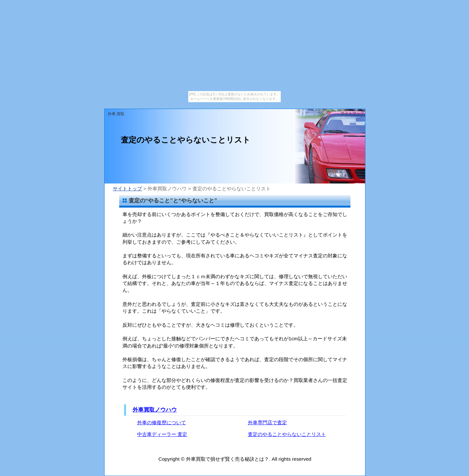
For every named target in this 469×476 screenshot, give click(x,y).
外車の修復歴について (161, 422)
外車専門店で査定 (267, 422)
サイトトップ (127, 188)
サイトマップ (352, 113)
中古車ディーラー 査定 (162, 434)
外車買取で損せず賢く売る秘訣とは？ (227, 459)
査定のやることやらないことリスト (287, 434)
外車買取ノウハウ (155, 410)
